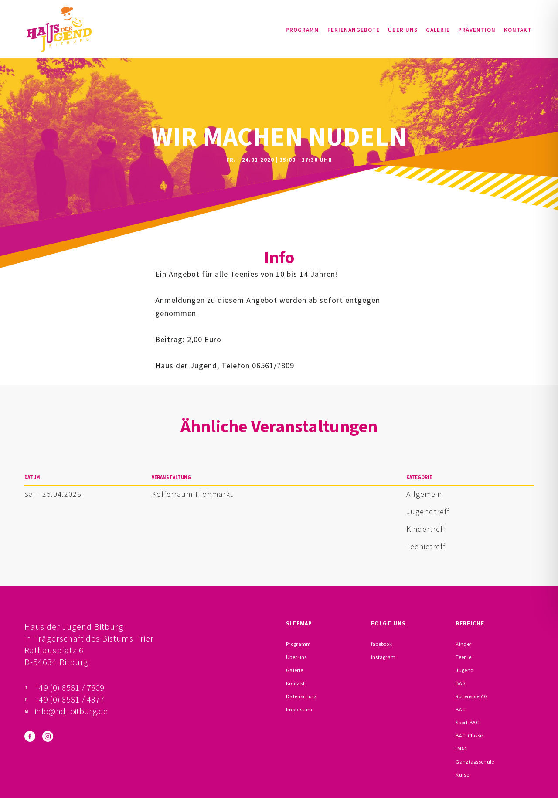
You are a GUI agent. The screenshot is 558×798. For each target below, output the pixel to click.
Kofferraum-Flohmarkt (192, 494)
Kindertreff (426, 529)
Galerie (438, 30)
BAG (461, 683)
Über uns (403, 30)
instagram (383, 657)
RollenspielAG (471, 696)
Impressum (299, 709)
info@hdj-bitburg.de (71, 711)
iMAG (462, 748)
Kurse (462, 774)
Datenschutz (301, 696)
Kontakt (517, 30)
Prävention (477, 30)
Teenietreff (426, 546)
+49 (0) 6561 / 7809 (70, 687)
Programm (302, 30)
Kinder (463, 644)
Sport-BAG (468, 722)
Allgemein (424, 494)
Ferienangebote (353, 30)
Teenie (463, 657)
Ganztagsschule (475, 761)
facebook (381, 644)
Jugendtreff (427, 511)
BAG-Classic (470, 735)
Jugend (464, 670)
